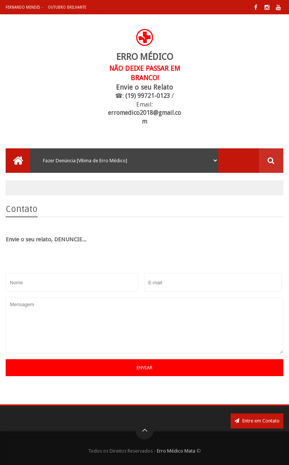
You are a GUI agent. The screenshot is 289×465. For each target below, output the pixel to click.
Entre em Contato (257, 421)
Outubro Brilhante (67, 7)
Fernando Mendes (23, 7)
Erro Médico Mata (176, 451)
